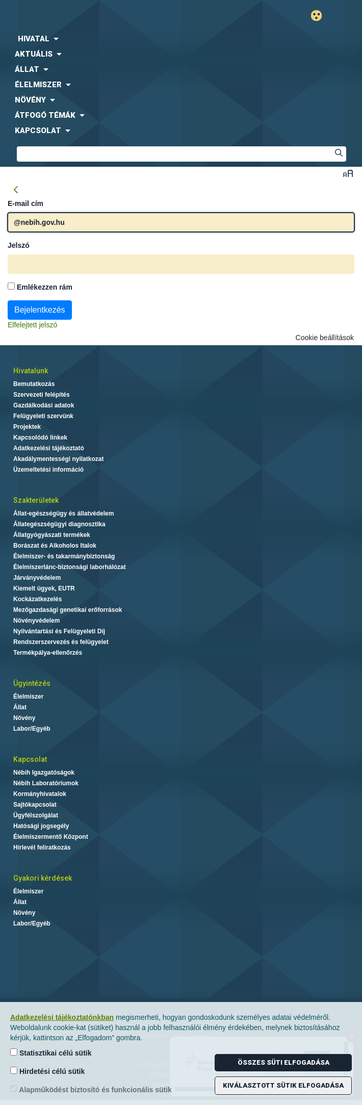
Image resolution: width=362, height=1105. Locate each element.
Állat (20, 707)
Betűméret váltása (348, 173)
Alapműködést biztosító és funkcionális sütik (91, 1089)
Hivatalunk (30, 371)
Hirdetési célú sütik (47, 1071)
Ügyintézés (31, 683)
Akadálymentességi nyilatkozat (58, 458)
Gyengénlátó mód (320, 15)
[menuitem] (181, 38)
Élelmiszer (28, 696)
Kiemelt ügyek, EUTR (44, 588)
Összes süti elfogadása (283, 1062)
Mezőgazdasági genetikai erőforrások (67, 609)
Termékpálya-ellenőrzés (47, 652)
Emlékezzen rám (40, 286)
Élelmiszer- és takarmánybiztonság (64, 556)
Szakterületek (36, 500)
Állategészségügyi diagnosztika (59, 524)
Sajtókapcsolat (35, 804)
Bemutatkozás (34, 384)
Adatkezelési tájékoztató (48, 448)
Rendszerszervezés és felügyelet (61, 642)
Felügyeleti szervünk (43, 416)
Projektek (27, 426)
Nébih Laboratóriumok (46, 783)
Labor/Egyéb (31, 728)
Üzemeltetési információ (48, 469)
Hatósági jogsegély (41, 826)
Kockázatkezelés (37, 599)
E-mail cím (25, 203)
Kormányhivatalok (39, 794)
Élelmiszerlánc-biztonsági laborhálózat (69, 567)
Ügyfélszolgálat (35, 815)
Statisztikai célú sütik (51, 1052)
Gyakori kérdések (42, 878)
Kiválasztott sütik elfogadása (283, 1085)
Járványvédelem (37, 577)
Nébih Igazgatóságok (43, 772)
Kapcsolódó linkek (40, 437)
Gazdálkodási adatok (43, 405)
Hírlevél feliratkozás (42, 847)
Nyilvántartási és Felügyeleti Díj (59, 631)
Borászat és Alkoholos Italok (54, 545)
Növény (24, 718)
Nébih (90, 16)
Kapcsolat (30, 759)
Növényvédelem (36, 620)
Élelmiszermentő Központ (50, 836)
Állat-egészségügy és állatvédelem (63, 513)
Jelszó (19, 245)
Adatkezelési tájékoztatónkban (62, 1017)
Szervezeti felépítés (41, 394)
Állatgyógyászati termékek (51, 534)
